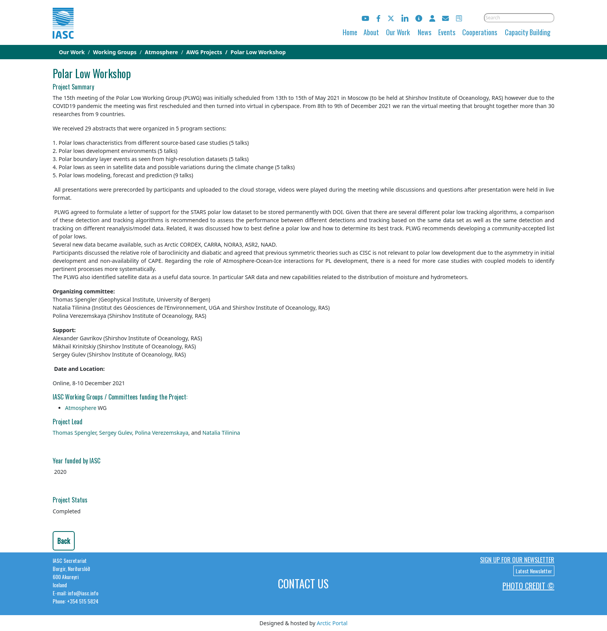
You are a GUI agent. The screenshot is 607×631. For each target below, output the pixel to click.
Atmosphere (81, 408)
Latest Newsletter (534, 571)
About (371, 32)
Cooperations (479, 32)
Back (63, 541)
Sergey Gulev (115, 432)
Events (446, 32)
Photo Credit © (528, 586)
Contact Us (303, 584)
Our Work (398, 32)
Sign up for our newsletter (517, 559)
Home (350, 32)
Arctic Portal (332, 623)
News (424, 32)
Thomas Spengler (74, 432)
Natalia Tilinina (221, 432)
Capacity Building (527, 32)
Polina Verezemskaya (161, 432)
